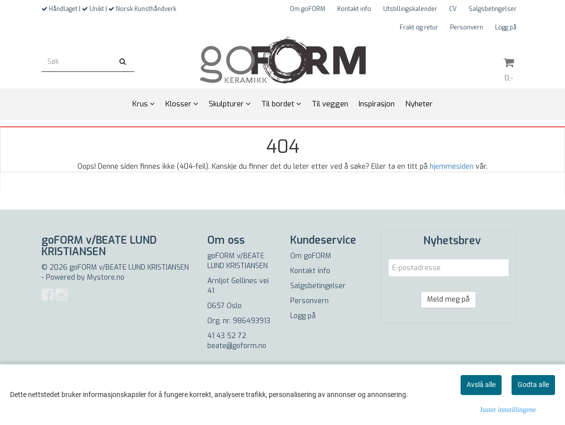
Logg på (506, 27)
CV (453, 9)
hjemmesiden (452, 166)
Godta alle (533, 385)
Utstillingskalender (410, 9)
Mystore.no (105, 277)
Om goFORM (307, 9)
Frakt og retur (419, 27)
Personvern (466, 27)
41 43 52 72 (226, 336)
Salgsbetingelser (493, 9)
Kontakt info (354, 9)
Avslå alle (481, 385)
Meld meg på (448, 299)
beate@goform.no (236, 346)
